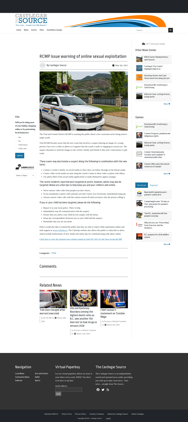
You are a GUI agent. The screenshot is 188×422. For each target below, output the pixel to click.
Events (34, 30)
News (26, 30)
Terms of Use (67, 414)
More (167, 104)
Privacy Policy (80, 414)
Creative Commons (96, 414)
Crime (53, 253)
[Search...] (152, 30)
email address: (61, 386)
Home (18, 30)
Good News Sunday (54, 30)
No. (19, 141)
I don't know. (23, 145)
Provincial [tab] (141, 185)
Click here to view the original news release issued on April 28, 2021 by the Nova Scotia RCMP (81, 239)
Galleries (18, 380)
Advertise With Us (51, 414)
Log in (108, 418)
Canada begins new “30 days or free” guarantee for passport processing (156, 204)
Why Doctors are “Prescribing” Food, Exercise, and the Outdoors (157, 225)
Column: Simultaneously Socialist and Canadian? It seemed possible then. (154, 154)
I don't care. (22, 148)
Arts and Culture (41, 373)
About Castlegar (137, 414)
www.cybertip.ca (60, 230)
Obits (42, 30)
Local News (19, 373)
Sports (37, 380)
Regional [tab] (154, 185)
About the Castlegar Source (117, 414)
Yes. (20, 137)
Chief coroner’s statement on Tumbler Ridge (112, 313)
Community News (22, 377)
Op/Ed (37, 377)
